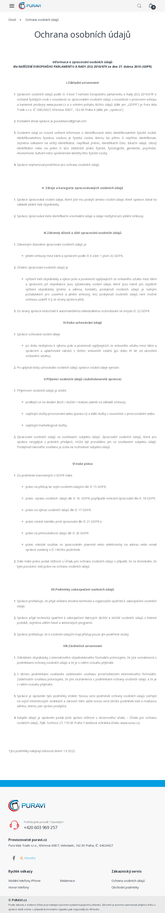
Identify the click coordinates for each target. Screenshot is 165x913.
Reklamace (67, 881)
